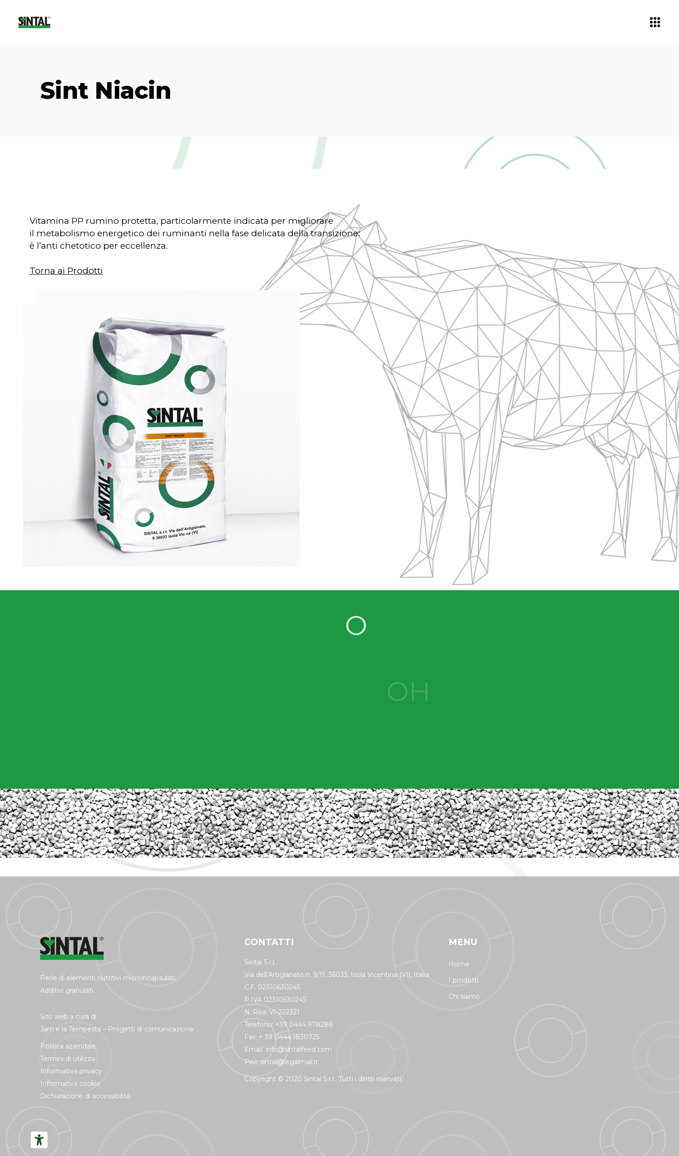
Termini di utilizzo (67, 1058)
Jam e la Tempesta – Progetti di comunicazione (117, 1029)
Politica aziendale (68, 1046)
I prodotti (463, 980)
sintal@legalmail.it (289, 1062)
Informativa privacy (71, 1071)
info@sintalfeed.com (299, 1049)
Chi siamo (464, 996)
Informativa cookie (70, 1083)
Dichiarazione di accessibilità (85, 1096)
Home (459, 964)
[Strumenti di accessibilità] (39, 1140)
